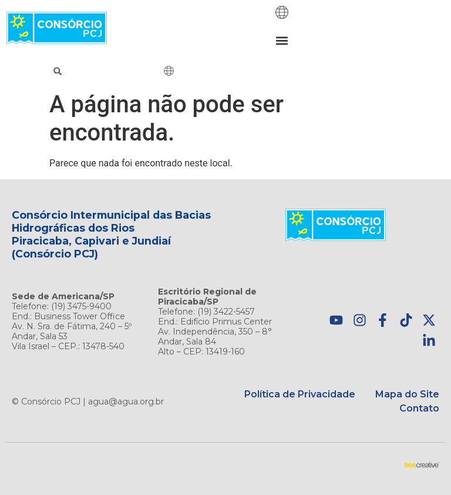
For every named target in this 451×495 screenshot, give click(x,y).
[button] (282, 40)
